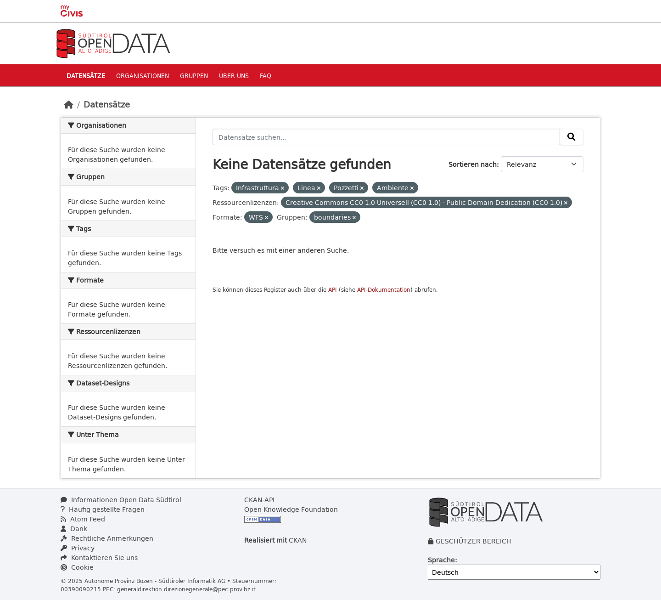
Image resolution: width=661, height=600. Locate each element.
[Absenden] (571, 137)
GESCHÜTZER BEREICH (473, 541)
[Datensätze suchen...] (386, 137)
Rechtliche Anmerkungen (107, 538)
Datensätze (86, 75)
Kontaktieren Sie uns (99, 557)
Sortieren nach (472, 164)
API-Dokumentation (383, 289)
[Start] (68, 104)
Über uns (234, 75)
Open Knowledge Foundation (291, 509)
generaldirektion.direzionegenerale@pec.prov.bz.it (186, 589)
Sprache (441, 560)
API (332, 289)
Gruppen (194, 75)
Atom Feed (83, 519)
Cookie (77, 567)
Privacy (78, 548)
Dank (74, 528)
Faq (265, 75)
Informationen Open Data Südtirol (121, 499)
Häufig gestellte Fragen (103, 509)
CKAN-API (259, 499)
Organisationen (142, 75)
